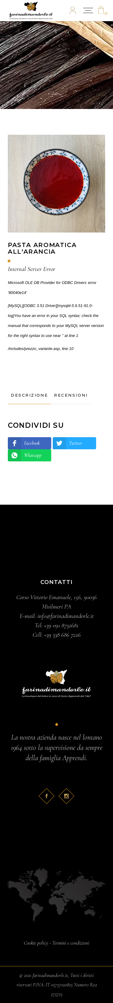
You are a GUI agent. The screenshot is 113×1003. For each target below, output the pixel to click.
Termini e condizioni (70, 943)
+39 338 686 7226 (62, 634)
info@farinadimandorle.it (65, 616)
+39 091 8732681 (61, 625)
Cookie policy (36, 943)
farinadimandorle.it (50, 975)
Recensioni (71, 395)
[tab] (29, 395)
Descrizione (29, 395)
